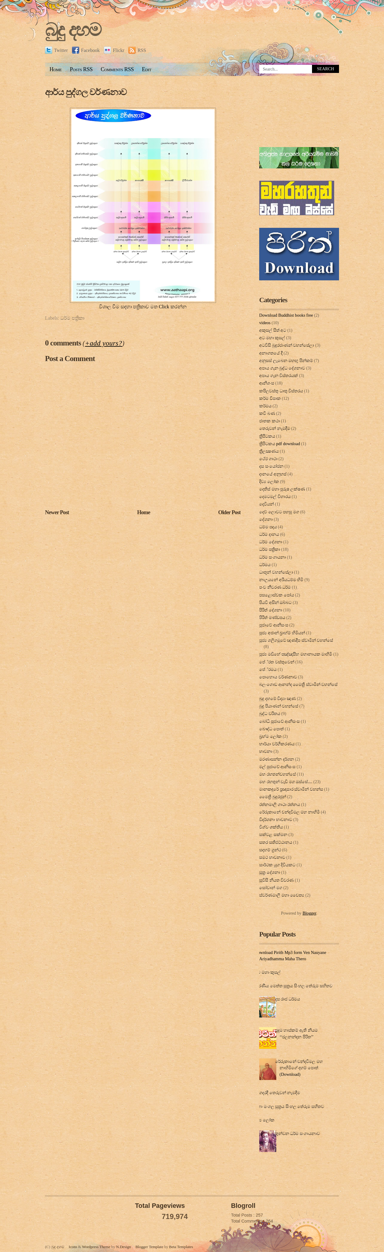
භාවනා (265, 751)
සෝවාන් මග (270, 887)
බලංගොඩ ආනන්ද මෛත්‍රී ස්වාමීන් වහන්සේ (298, 684)
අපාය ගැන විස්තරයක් (278, 375)
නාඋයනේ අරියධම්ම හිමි (281, 579)
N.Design (123, 1246)
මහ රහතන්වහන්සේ (277, 774)
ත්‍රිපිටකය (267, 436)
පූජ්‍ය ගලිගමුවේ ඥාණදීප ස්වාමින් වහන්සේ (296, 640)
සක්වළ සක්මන (273, 834)
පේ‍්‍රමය (268, 669)
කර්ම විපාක (270, 398)
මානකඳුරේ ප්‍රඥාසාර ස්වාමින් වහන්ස (291, 789)
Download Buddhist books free (286, 315)
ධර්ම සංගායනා (272, 557)
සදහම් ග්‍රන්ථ (270, 849)
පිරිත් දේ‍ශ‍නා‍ (270, 610)
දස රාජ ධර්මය (287, 999)
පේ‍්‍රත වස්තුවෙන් (276, 661)
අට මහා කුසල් (272, 337)
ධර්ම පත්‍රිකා (72, 318)
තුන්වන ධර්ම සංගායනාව (297, 1133)
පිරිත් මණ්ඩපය (272, 617)
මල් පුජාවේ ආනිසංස (277, 766)
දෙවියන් (266, 504)
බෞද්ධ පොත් (271, 728)
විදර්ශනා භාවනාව (275, 819)
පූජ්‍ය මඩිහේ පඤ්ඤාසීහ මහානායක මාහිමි (295, 654)
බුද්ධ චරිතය (269, 713)
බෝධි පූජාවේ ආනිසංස (279, 721)
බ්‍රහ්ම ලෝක (270, 736)
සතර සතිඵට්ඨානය (275, 842)
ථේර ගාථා (268, 458)
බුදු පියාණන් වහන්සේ (278, 706)
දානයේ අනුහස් (272, 474)
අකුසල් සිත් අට (272, 330)
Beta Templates (181, 1246)
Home (56, 69)
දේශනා (266, 519)
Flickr (114, 50)
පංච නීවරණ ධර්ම (275, 587)
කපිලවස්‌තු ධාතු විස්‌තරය (281, 390)
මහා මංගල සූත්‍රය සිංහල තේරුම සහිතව (289, 1106)
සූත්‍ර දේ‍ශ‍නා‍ (269, 872)
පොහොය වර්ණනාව (278, 676)
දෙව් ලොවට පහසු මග (279, 511)
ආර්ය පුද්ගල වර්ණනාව (86, 92)
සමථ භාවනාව (272, 857)
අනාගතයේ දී (271, 353)
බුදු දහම (73, 30)
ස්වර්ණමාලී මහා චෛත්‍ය (281, 895)
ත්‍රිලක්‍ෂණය (269, 451)
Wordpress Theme (96, 1246)
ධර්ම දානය (269, 534)
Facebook (86, 50)
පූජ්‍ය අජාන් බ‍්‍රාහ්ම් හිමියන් (282, 632)
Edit (146, 69)
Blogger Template (149, 1246)
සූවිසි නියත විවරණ (276, 880)
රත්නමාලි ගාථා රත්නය (279, 804)
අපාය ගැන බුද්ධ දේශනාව (282, 368)
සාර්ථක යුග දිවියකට (277, 864)
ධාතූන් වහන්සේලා (276, 572)
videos (265, 322)
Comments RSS (117, 69)
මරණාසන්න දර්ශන (276, 759)
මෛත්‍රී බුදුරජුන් (272, 796)
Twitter (56, 50)
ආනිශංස (266, 383)
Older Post (229, 512)
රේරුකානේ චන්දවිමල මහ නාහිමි (289, 812)
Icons (73, 1246)
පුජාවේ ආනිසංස (273, 625)
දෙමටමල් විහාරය (275, 496)
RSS (137, 50)
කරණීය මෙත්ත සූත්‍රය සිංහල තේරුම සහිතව (293, 985)
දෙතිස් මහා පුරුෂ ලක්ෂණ (282, 489)
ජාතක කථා (269, 420)
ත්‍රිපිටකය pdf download (279, 443)
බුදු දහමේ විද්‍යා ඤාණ (277, 698)
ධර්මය (265, 564)
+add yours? (103, 343)
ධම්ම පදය (268, 526)
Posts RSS (81, 69)
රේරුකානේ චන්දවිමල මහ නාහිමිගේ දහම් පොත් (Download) (299, 1068)
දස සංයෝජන (271, 466)
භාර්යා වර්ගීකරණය (277, 743)
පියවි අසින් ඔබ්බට (275, 602)
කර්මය (265, 405)
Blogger (309, 913)
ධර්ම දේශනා (270, 541)
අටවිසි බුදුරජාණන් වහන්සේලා (286, 345)
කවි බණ (267, 413)
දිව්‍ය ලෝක (269, 481)
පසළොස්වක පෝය (276, 595)
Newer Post (57, 512)
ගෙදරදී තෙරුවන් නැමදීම (278, 1092)
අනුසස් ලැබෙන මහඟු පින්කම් (286, 360)
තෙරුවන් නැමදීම (274, 428)
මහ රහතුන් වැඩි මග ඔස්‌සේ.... (285, 781)
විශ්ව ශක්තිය (271, 827)
